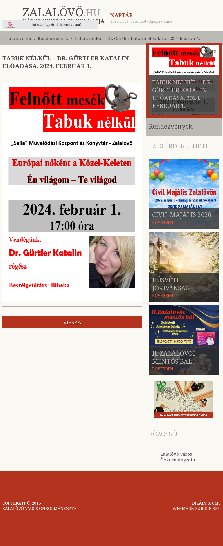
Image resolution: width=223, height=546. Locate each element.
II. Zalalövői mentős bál (173, 357)
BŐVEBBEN (162, 222)
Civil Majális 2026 (181, 215)
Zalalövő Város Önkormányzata (177, 457)
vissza (72, 322)
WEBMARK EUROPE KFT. (196, 508)
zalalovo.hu (18, 38)
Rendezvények (53, 38)
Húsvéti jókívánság (171, 284)
